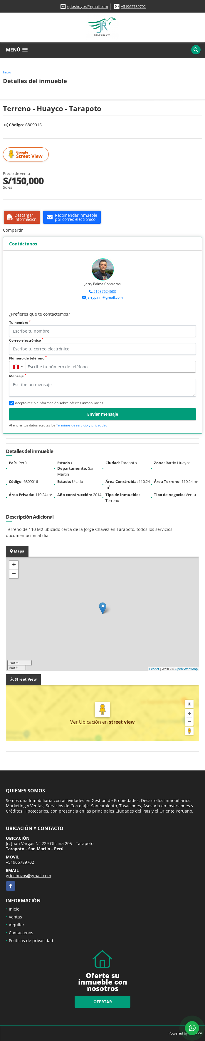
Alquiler (16, 925)
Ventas (15, 917)
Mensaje (17, 376)
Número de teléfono (28, 358)
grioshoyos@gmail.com (87, 6)
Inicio (7, 72)
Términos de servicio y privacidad (81, 425)
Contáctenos (21, 932)
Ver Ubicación (86, 722)
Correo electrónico (26, 340)
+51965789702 (133, 6)
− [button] (14, 573)
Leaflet (154, 669)
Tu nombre (20, 322)
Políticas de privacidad (31, 940)
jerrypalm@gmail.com (105, 297)
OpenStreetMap (186, 669)
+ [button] (14, 565)
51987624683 (104, 291)
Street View (27, 154)
